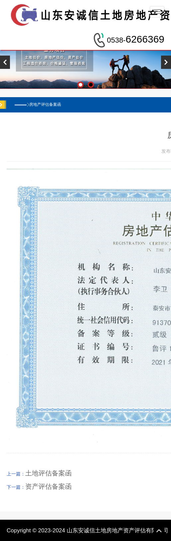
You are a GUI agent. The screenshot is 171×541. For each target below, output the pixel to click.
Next (166, 62)
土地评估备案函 (48, 473)
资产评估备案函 (48, 486)
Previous (5, 62)
